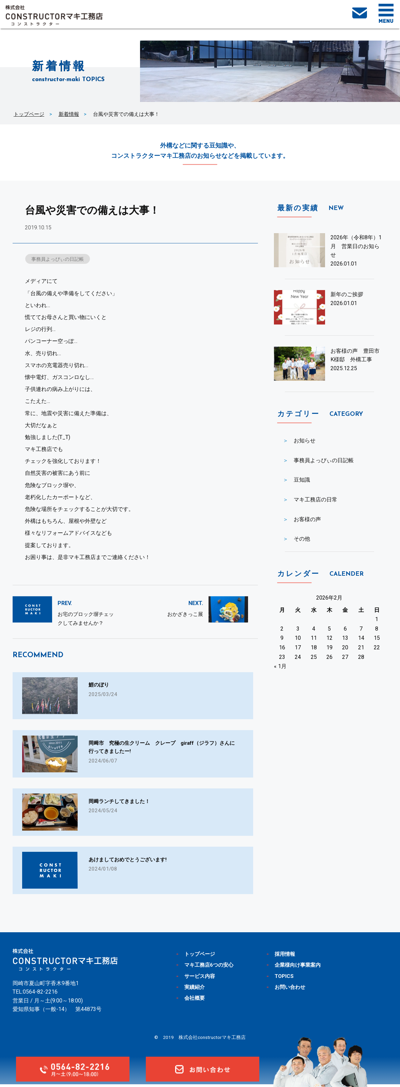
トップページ (29, 114)
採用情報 (286, 956)
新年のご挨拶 (346, 294)
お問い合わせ (292, 989)
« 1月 (280, 666)
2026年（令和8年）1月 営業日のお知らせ (356, 246)
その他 (302, 538)
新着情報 (69, 114)
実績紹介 (195, 989)
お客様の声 (307, 519)
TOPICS (285, 978)
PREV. (65, 604)
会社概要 (195, 1000)
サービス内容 (201, 978)
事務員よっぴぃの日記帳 (60, 259)
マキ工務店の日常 (315, 499)
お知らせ (305, 440)
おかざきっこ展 (185, 615)
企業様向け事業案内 (301, 967)
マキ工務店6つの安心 (212, 967)
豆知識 (302, 480)
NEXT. (195, 604)
